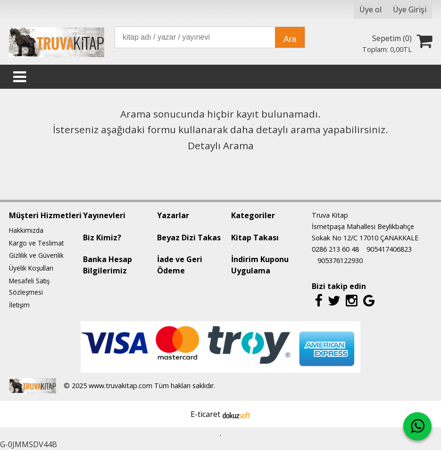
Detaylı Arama (221, 145)
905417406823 (389, 249)
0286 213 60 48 (335, 249)
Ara (289, 39)
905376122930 (340, 260)
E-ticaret (205, 414)
